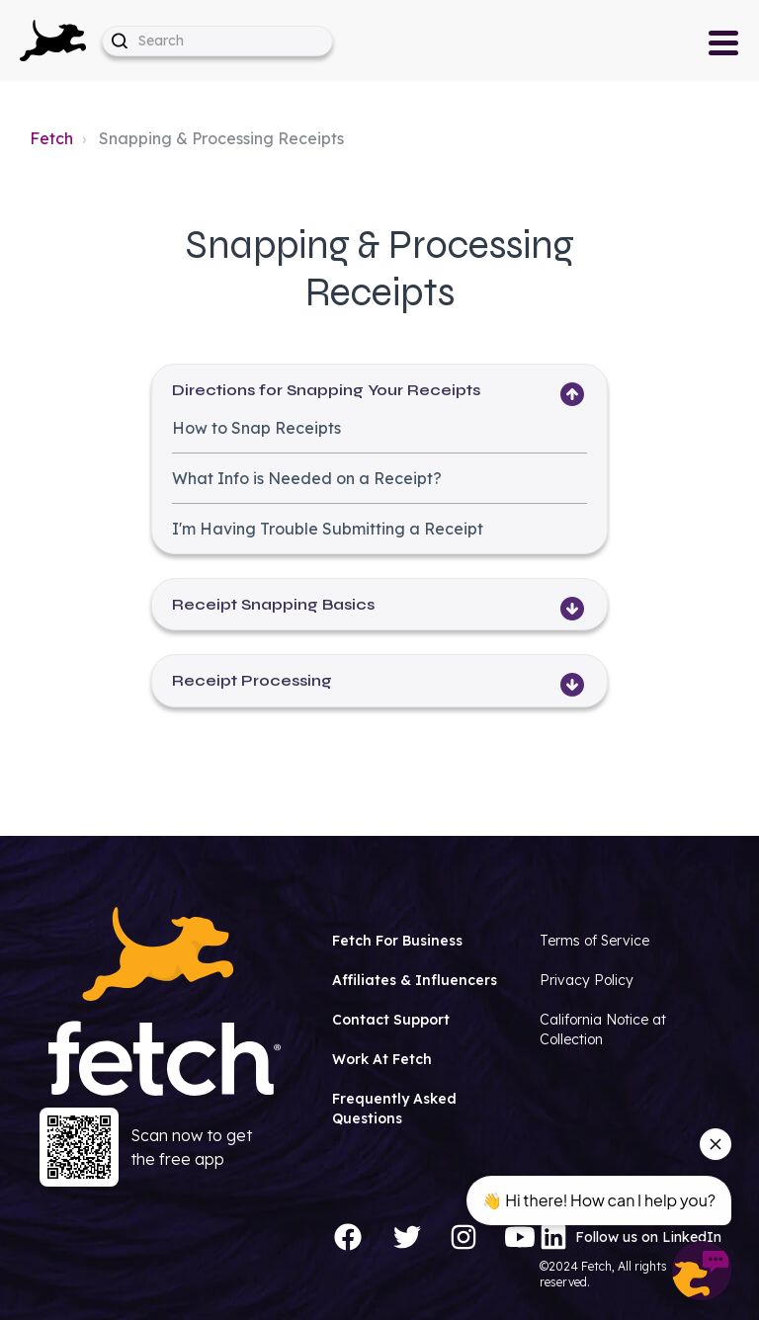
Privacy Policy (586, 980)
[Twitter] (407, 1237)
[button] (53, 40)
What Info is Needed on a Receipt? (307, 478)
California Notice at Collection (603, 1029)
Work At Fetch (382, 1059)
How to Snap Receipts (256, 428)
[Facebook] (348, 1237)
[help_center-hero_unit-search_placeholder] (217, 41)
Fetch (51, 138)
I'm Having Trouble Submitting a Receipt (327, 528)
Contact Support (391, 1020)
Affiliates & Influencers (414, 980)
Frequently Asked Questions (394, 1108)
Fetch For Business (397, 940)
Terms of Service (594, 940)
